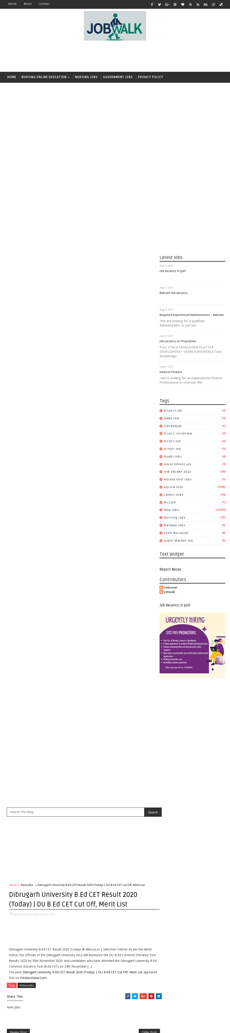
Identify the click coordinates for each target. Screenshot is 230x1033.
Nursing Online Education (44, 77)
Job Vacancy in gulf (173, 271)
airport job (173, 411)
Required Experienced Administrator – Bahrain (192, 315)
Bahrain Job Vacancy (174, 293)
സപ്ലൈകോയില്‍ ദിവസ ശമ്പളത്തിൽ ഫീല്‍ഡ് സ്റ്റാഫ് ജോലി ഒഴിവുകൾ (135, 627)
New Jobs (171, 510)
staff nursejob (176, 533)
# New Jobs (26, 330)
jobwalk (169, 592)
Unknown (170, 588)
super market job (178, 541)
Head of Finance (171, 372)
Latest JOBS (173, 495)
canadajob (173, 426)
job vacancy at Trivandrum (178, 342)
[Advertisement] (115, 56)
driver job (172, 449)
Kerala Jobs (173, 487)
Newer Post (18, 378)
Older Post (144, 378)
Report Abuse (170, 570)
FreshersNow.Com (47, 323)
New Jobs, (49, 259)
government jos (177, 464)
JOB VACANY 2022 (177, 472)
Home (12, 4)
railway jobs (174, 525)
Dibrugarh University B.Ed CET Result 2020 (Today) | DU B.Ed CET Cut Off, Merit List (83, 317)
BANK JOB (171, 418)
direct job (172, 441)
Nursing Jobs (86, 77)
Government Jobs (118, 77)
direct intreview (178, 434)
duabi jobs (173, 457)
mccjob (170, 503)
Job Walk (27, 1026)
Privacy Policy (150, 77)
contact (44, 4)
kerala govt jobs (178, 480)
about (28, 4)
